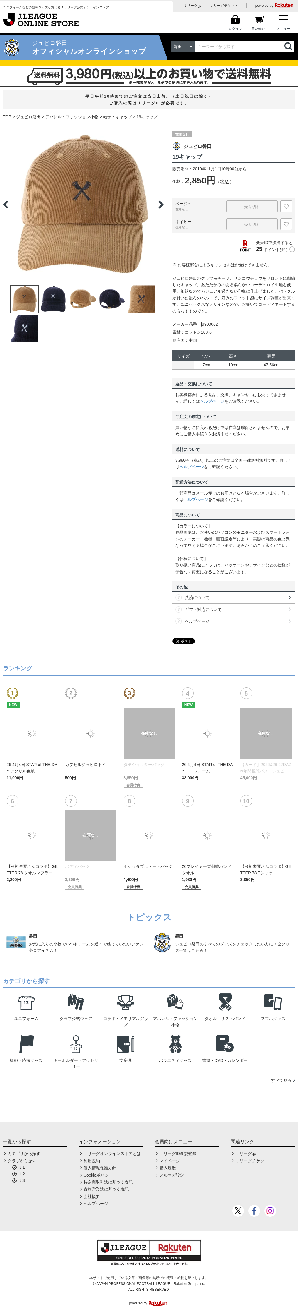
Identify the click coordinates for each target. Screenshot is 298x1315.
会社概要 (92, 1196)
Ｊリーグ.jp (192, 6)
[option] (83, 204)
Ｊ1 (21, 1167)
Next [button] (161, 204)
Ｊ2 (21, 1174)
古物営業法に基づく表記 (106, 1189)
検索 (288, 46)
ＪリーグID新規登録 (178, 1153)
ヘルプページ (212, 401)
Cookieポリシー (98, 1175)
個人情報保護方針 (100, 1167)
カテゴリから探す (24, 1153)
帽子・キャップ (117, 116)
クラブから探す (22, 1160)
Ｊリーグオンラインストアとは (112, 1153)
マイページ (170, 1160)
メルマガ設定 (172, 1175)
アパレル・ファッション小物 (71, 116)
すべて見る (281, 1080)
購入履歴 (168, 1167)
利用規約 (92, 1160)
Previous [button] (5, 204)
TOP (7, 116)
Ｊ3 (21, 1180)
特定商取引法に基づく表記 (108, 1182)
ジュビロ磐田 (28, 116)
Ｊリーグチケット (224, 6)
